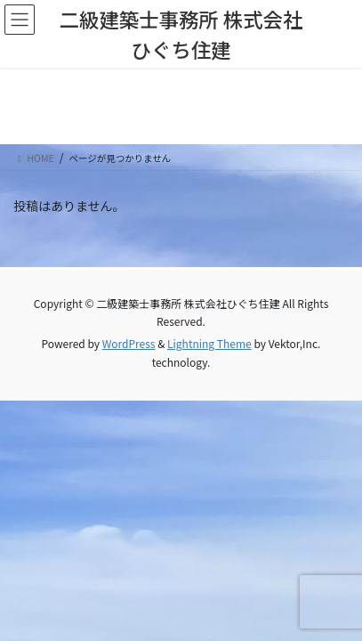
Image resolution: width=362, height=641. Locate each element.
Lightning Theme (209, 343)
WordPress (129, 343)
